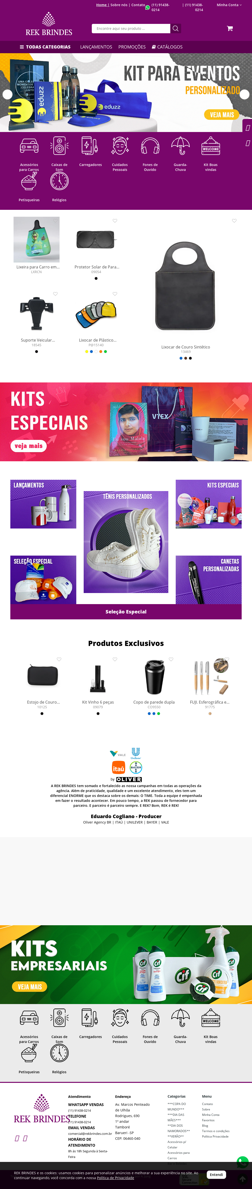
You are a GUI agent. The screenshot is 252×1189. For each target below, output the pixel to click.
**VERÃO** (176, 1136)
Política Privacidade (215, 1136)
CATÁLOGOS (167, 47)
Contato (138, 4)
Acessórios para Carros (179, 1155)
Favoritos (208, 1120)
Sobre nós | (120, 4)
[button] (7, 94)
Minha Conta (229, 4)
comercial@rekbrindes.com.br (90, 1133)
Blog (205, 1125)
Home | (103, 4)
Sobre (206, 1109)
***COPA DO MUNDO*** (177, 1106)
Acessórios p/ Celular (177, 1144)
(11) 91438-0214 (79, 1110)
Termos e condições (216, 1131)
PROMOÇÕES (132, 47)
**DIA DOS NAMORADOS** (179, 1128)
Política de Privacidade (115, 1177)
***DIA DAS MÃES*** (176, 1117)
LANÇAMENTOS (96, 47)
